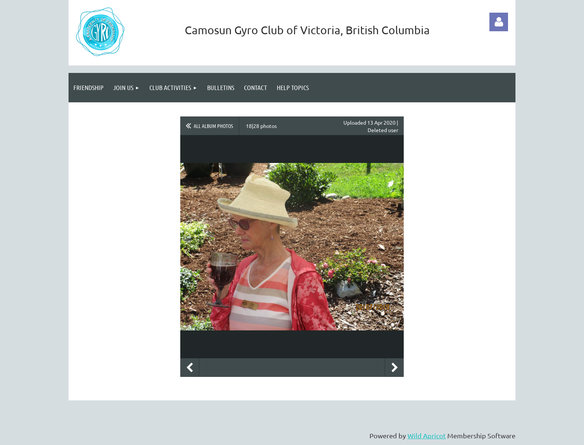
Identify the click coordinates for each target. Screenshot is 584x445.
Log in (498, 22)
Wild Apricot (426, 435)
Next (394, 367)
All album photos (213, 125)
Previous (189, 367)
